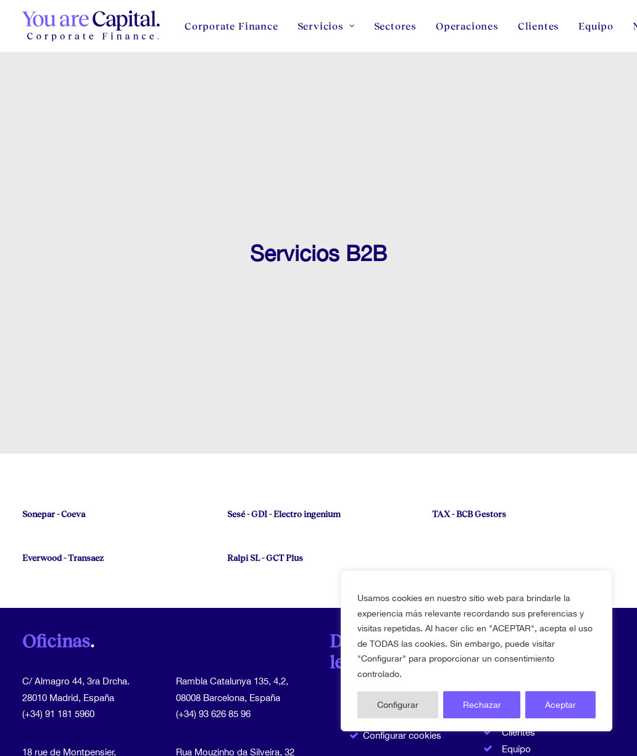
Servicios (326, 25)
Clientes (538, 25)
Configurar (397, 705)
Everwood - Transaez (63, 504)
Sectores (395, 25)
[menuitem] (236, 26)
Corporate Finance (231, 25)
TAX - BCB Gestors (469, 460)
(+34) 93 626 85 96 (213, 660)
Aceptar (560, 705)
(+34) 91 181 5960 (58, 660)
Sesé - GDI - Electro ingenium (284, 460)
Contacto (521, 747)
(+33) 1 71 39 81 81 (60, 731)
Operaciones (467, 25)
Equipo (596, 25)
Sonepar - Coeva (53, 460)
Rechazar (482, 705)
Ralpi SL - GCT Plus (265, 504)
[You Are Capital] (92, 25)
